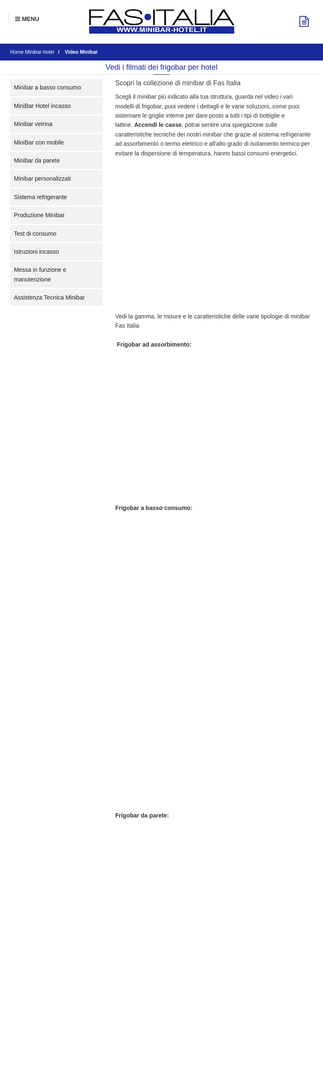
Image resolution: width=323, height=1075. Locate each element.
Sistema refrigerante (40, 197)
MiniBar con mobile (39, 142)
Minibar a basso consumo (47, 87)
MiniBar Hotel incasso (42, 106)
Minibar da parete (37, 160)
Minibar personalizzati (42, 178)
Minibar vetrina (33, 124)
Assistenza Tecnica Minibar (49, 297)
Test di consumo (35, 233)
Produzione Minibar (39, 215)
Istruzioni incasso (36, 251)
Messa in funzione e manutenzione (40, 274)
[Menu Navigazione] (27, 19)
